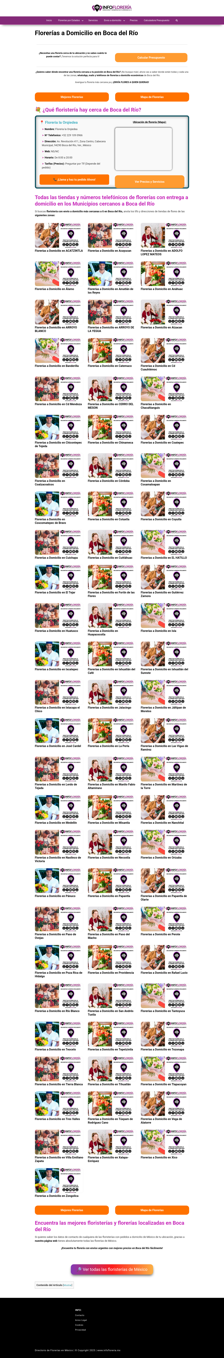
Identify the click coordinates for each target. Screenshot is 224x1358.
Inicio (49, 20)
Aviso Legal (81, 1318)
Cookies (79, 1323)
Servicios (93, 20)
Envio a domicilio (112, 20)
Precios (134, 20)
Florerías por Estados (69, 20)
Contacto (79, 1313)
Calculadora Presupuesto (156, 20)
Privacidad (80, 1328)
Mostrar (68, 1283)
